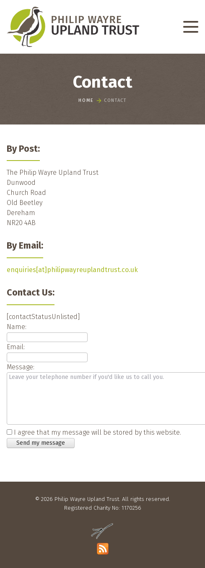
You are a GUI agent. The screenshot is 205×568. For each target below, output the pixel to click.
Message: (20, 367)
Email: (16, 347)
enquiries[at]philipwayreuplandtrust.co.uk (72, 270)
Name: (16, 327)
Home (86, 101)
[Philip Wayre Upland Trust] (73, 27)
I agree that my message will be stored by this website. (97, 432)
